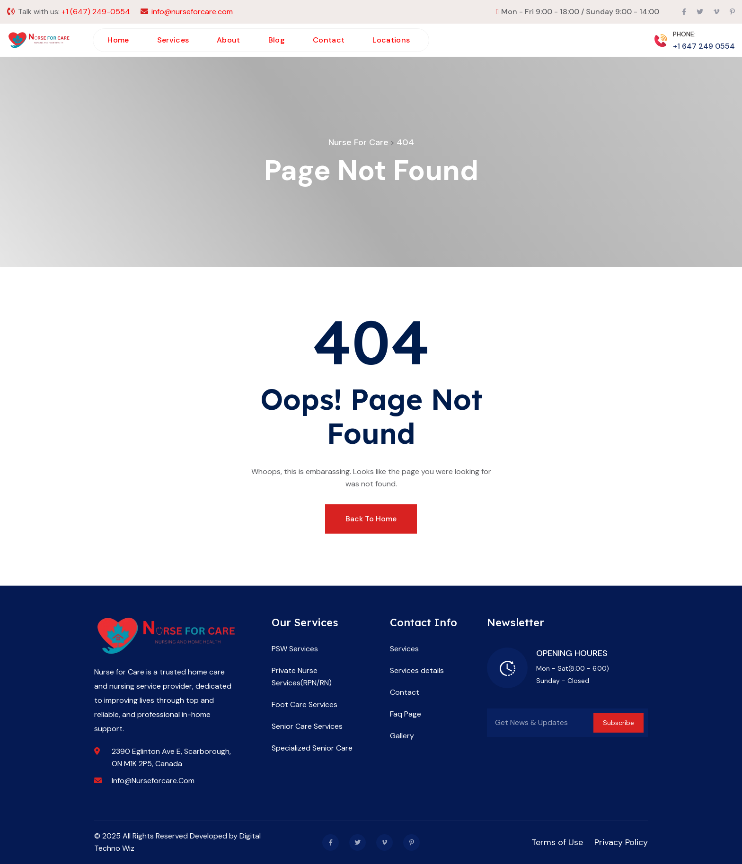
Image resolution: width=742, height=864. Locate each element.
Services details (417, 670)
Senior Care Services (307, 726)
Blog (276, 40)
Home (118, 40)
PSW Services (295, 649)
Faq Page (405, 714)
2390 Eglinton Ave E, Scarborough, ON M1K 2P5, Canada (171, 757)
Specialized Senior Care (312, 748)
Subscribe (618, 722)
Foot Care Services (304, 704)
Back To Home (371, 519)
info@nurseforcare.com (192, 12)
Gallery (402, 736)
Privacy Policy (621, 842)
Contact (328, 40)
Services (173, 40)
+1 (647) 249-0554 (96, 12)
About (228, 40)
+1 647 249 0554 (704, 46)
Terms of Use (557, 842)
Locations (391, 40)
